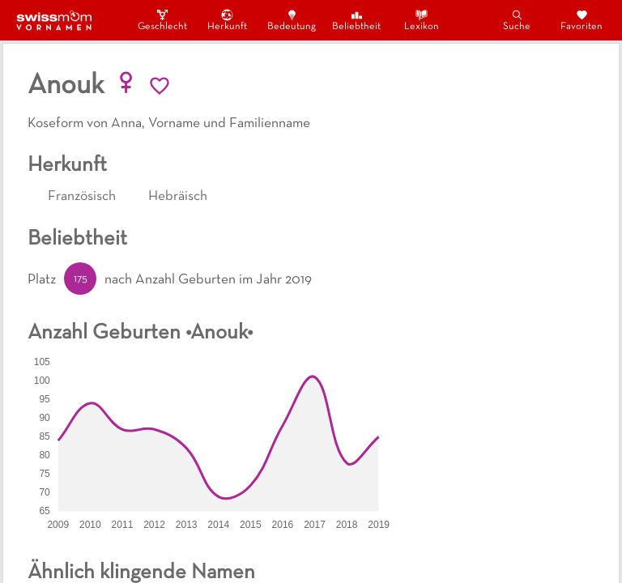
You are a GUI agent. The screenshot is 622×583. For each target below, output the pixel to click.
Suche (516, 20)
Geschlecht (162, 20)
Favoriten (581, 20)
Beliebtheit (356, 20)
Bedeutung (291, 20)
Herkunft (227, 20)
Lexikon (421, 20)
